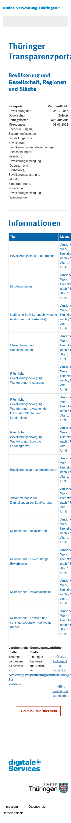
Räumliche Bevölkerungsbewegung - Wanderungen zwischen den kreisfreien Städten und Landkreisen (29, 408)
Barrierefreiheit (13, 813)
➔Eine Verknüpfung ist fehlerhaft (60, 691)
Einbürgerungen (21, 286)
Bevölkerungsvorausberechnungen (33, 469)
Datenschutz (37, 806)
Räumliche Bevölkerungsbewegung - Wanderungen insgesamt (27, 378)
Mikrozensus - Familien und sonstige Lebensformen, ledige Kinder (30, 622)
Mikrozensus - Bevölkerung (28, 530)
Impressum (10, 806)
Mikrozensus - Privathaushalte (30, 592)
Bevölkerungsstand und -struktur (32, 256)
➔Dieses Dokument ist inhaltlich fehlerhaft (60, 666)
